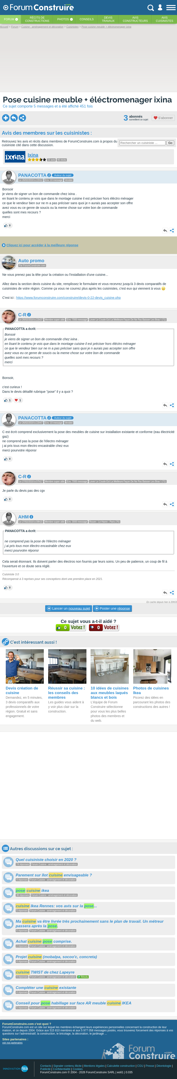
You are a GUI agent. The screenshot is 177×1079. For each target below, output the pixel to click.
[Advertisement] (88, 786)
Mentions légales (94, 1065)
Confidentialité (62, 1069)
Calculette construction (121, 1065)
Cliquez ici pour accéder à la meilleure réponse (42, 245)
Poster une (112, 608)
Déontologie (163, 1065)
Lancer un (68, 608)
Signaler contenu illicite (67, 1065)
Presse (150, 1065)
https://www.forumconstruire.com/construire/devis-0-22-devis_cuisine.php (68, 298)
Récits (37, 19)
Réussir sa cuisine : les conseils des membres (66, 693)
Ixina (33, 154)
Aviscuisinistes (164, 19)
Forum (9, 19)
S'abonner (163, 118)
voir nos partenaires (12, 1042)
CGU (140, 1065)
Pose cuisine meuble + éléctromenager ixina (87, 99)
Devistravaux (108, 19)
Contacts (45, 1065)
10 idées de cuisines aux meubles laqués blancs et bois (109, 693)
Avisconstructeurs (135, 19)
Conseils (87, 19)
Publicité (45, 1069)
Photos (63, 19)
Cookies (78, 1069)
